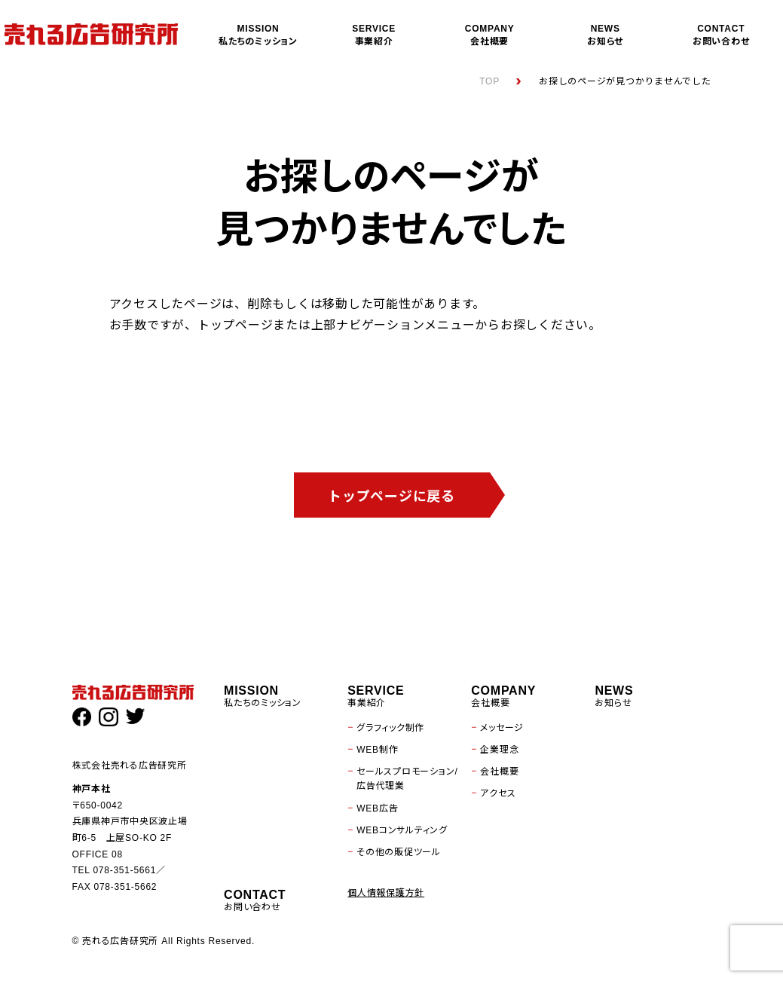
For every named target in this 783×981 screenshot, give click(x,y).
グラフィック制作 (390, 728)
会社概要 (490, 35)
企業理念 (499, 749)
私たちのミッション (258, 35)
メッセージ (502, 728)
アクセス (497, 793)
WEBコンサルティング (402, 830)
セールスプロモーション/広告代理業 (406, 778)
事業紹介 (374, 35)
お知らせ (605, 35)
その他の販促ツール (398, 852)
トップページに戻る (391, 496)
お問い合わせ (721, 35)
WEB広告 (377, 808)
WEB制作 (377, 749)
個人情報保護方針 (385, 893)
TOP (489, 81)
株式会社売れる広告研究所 (129, 765)
